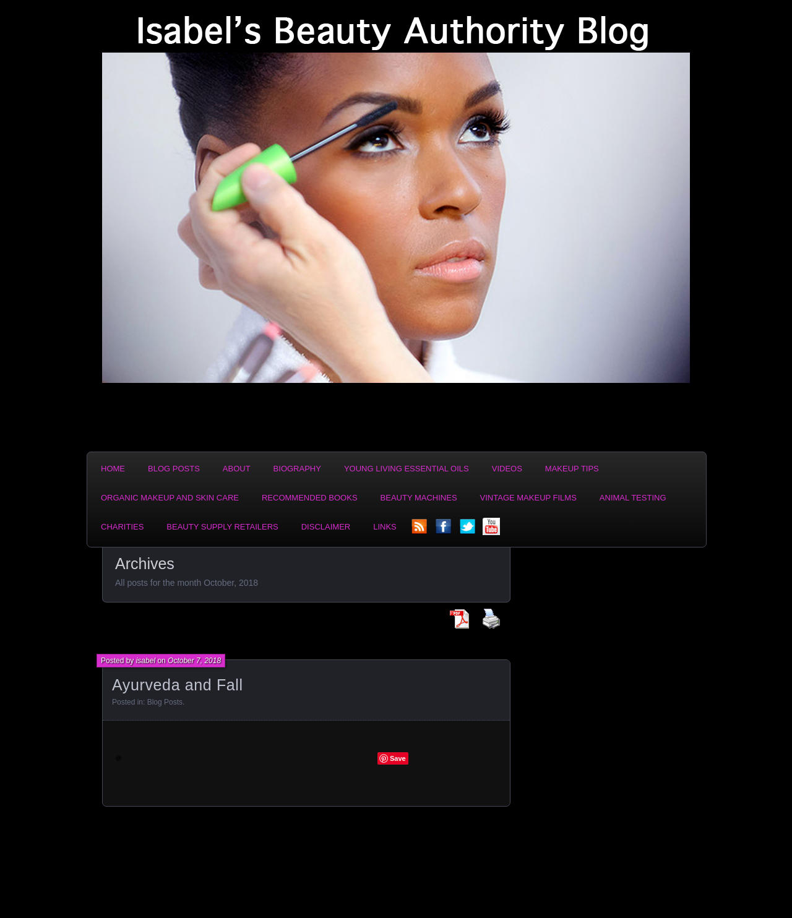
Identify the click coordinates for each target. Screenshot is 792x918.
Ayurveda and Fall (177, 684)
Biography (297, 468)
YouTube (492, 530)
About (237, 468)
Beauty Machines (419, 497)
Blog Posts (174, 468)
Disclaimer (325, 526)
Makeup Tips (572, 468)
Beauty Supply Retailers (222, 526)
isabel (145, 660)
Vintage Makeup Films (528, 497)
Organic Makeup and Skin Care (170, 497)
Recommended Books (310, 497)
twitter (468, 530)
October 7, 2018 (194, 660)
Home (113, 468)
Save (398, 758)
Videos (507, 468)
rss (420, 530)
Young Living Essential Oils (406, 468)
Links (385, 526)
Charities (122, 526)
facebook (444, 530)
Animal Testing (633, 497)
